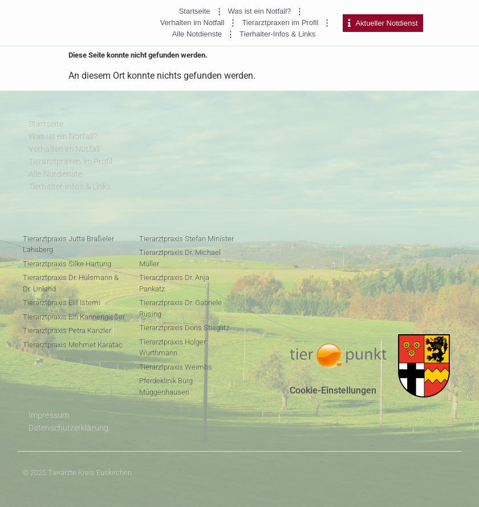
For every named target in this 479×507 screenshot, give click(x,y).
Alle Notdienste (197, 34)
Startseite (194, 11)
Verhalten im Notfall (192, 22)
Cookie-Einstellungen (333, 390)
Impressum (49, 415)
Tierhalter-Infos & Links (277, 34)
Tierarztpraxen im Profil (280, 22)
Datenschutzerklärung (68, 427)
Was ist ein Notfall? (259, 11)
